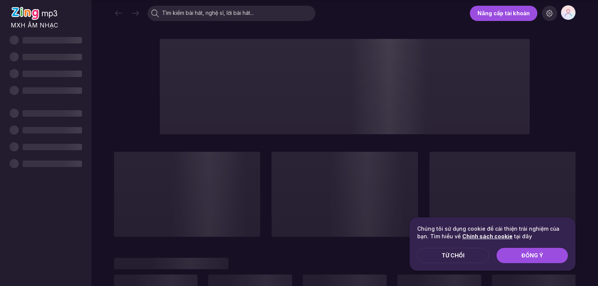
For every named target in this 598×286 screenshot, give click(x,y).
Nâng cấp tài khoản (503, 13)
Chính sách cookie (487, 236)
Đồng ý (532, 255)
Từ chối (453, 255)
